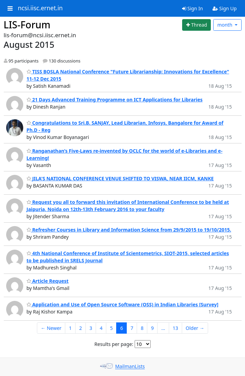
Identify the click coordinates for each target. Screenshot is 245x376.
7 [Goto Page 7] (132, 328)
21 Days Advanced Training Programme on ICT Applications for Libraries (115, 99)
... (163, 328)
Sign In (192, 8)
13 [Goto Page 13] (175, 328)
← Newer (51, 328)
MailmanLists (130, 366)
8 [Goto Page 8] (142, 328)
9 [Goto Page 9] (152, 328)
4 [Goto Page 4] (101, 328)
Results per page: (113, 344)
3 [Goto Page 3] (91, 328)
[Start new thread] (196, 25)
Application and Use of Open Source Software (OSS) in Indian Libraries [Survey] (123, 304)
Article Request (48, 281)
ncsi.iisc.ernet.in (40, 8)
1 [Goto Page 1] (70, 328)
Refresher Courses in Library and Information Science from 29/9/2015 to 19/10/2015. (129, 229)
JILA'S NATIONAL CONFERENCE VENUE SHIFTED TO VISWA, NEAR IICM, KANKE (120, 178)
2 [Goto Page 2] (80, 328)
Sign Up (225, 8)
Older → (195, 328)
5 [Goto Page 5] (111, 328)
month (225, 25)
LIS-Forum (27, 24)
